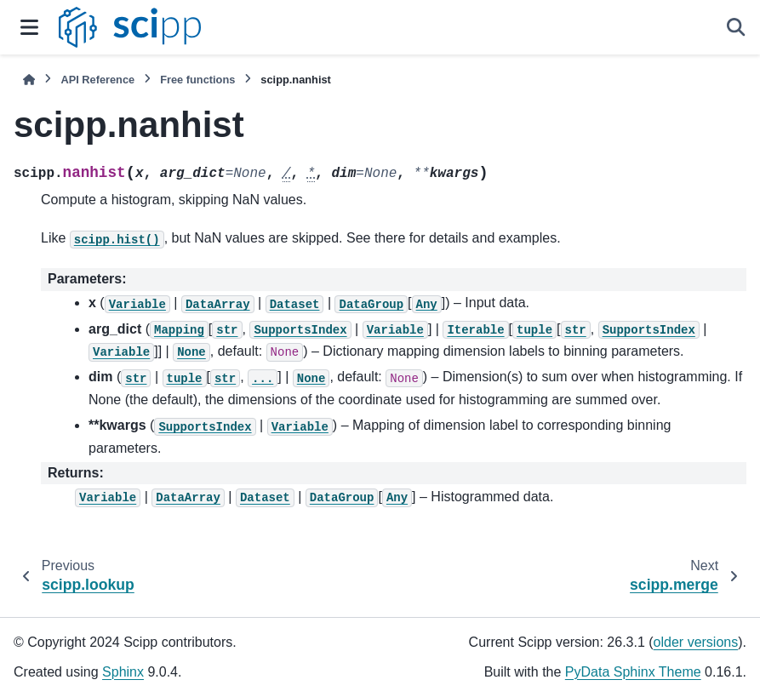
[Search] (736, 27)
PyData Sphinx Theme (633, 672)
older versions (696, 642)
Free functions (197, 79)
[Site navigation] (29, 27)
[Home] (29, 80)
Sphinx (123, 672)
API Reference (97, 79)
